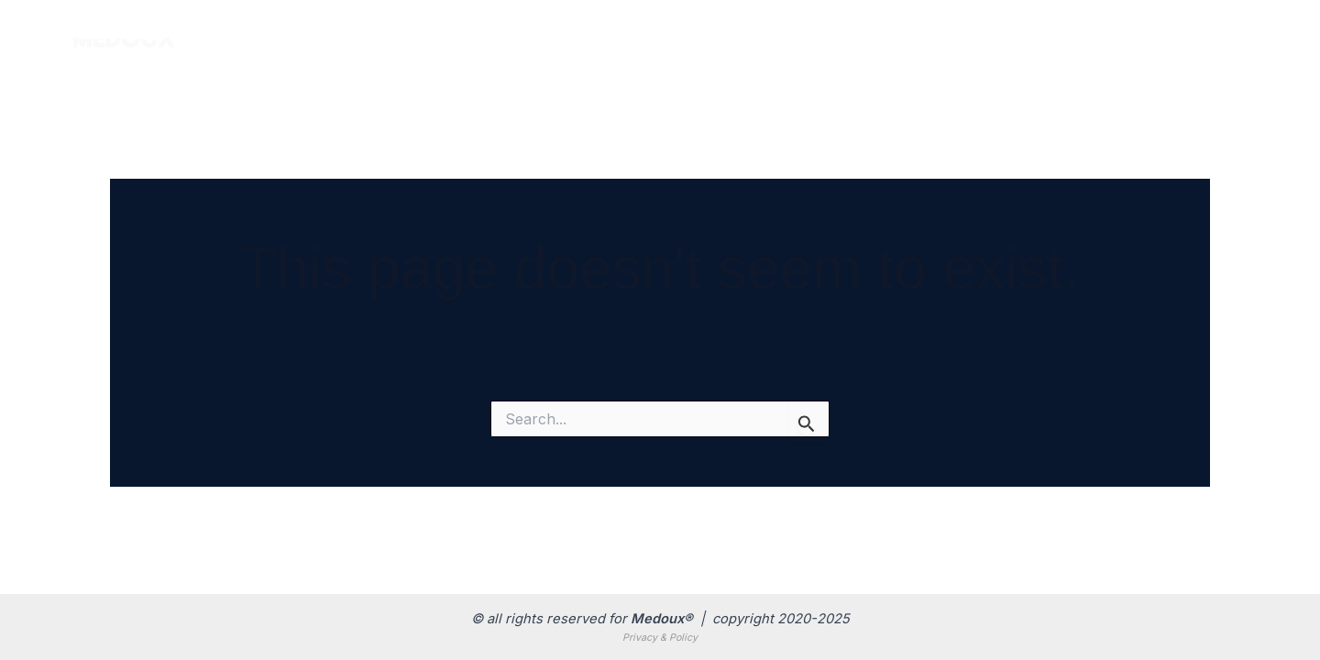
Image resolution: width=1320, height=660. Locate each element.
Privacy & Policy (660, 638)
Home (737, 36)
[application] (871, 37)
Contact (1127, 36)
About (1041, 36)
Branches (949, 36)
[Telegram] (1240, 37)
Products (837, 37)
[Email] (1201, 37)
